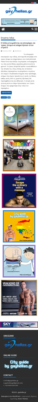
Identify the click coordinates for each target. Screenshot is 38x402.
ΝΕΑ (9, 97)
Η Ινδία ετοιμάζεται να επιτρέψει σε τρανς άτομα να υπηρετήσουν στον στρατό (18, 45)
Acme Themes (23, 399)
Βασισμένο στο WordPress (10, 396)
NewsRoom (17, 51)
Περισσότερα (6, 92)
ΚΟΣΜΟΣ (4, 97)
